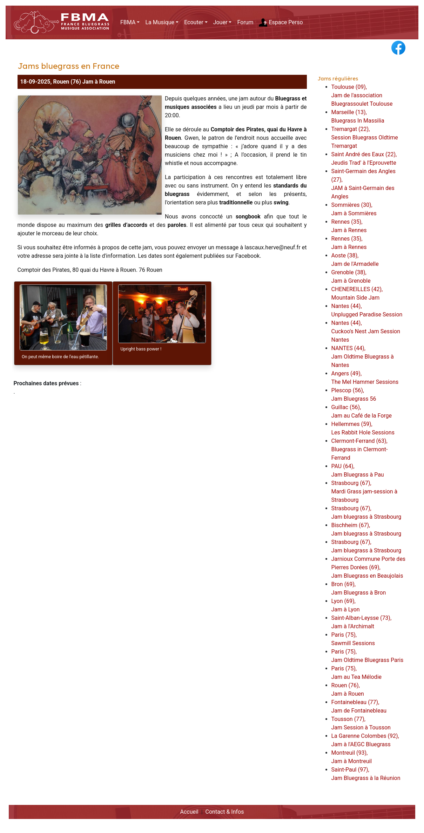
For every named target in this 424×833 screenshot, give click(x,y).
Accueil (189, 811)
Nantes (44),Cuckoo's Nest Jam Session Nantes (366, 331)
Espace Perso (281, 22)
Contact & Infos (225, 811)
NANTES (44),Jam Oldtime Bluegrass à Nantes (362, 356)
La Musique (159, 22)
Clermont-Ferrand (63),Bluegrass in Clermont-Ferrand (359, 449)
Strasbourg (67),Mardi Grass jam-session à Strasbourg (364, 491)
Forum (245, 22)
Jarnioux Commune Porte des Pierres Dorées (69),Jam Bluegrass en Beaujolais (368, 567)
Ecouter (193, 22)
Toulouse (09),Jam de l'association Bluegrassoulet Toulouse (362, 95)
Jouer (220, 22)
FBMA (127, 22)
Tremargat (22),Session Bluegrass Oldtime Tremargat (364, 137)
